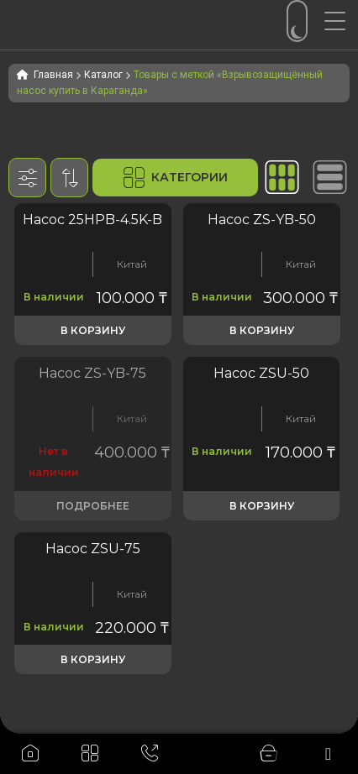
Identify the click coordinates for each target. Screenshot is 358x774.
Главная (53, 75)
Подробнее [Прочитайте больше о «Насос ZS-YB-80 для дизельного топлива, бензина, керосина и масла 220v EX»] (92, 505)
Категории (176, 177)
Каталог (103, 75)
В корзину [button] (93, 330)
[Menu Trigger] (341, 21)
